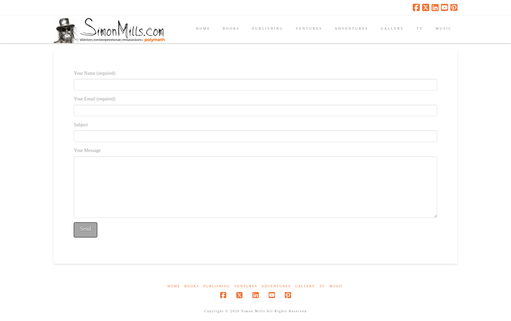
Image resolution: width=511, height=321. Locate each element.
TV (322, 286)
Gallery (305, 286)
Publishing (216, 286)
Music (336, 286)
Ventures (245, 286)
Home (174, 286)
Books (191, 286)
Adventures (276, 286)
